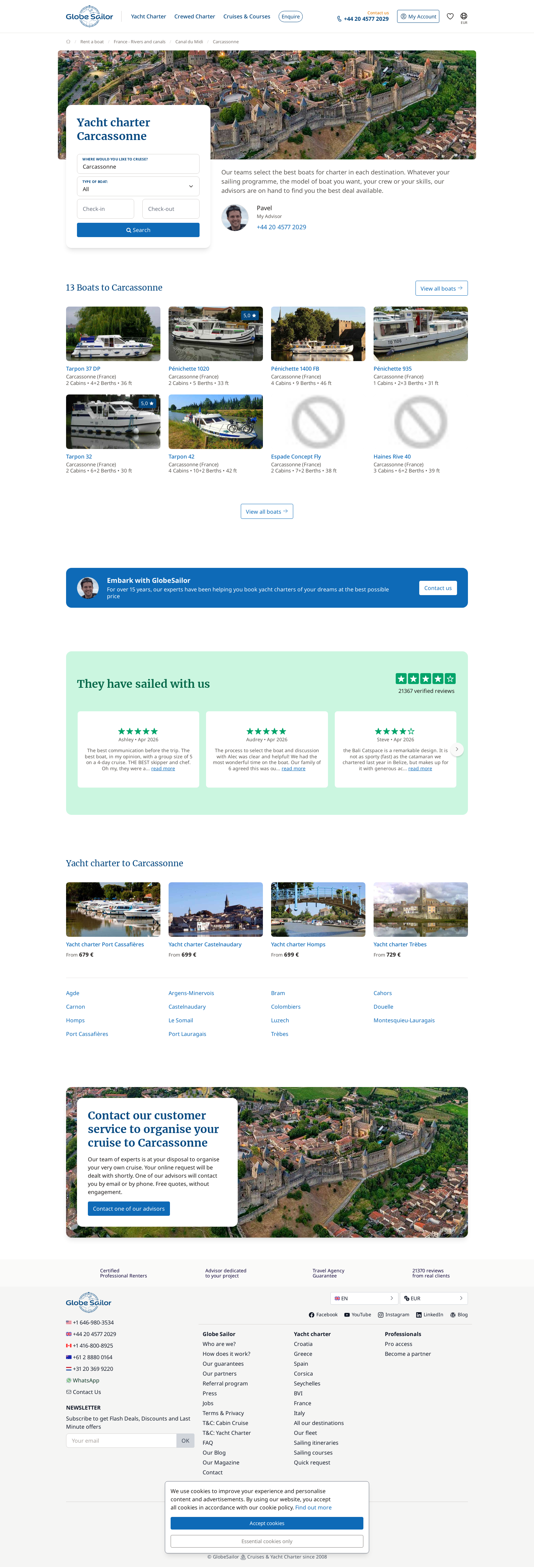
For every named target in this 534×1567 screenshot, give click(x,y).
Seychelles (307, 1383)
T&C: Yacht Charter (227, 1433)
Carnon (75, 1006)
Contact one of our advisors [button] (129, 1208)
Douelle (383, 1006)
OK (185, 1440)
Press (210, 1393)
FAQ (208, 1442)
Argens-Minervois (191, 993)
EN (364, 1298)
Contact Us (83, 1392)
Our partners (220, 1373)
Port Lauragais (187, 1034)
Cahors (383, 993)
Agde (72, 993)
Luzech (280, 1020)
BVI (298, 1393)
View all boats (442, 288)
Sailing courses (313, 1452)
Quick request (312, 1462)
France (302, 1403)
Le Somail (181, 1020)
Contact (213, 1472)
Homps (75, 1020)
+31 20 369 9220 (89, 1368)
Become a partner (408, 1353)
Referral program (225, 1383)
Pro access (398, 1344)
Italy (299, 1413)
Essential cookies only (267, 1541)
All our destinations (319, 1423)
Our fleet (305, 1433)
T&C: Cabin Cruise (225, 1423)
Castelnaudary (187, 1006)
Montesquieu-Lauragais (404, 1020)
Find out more (313, 1507)
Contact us (438, 588)
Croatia (303, 1344)
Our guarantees (223, 1363)
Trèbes (279, 1034)
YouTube (357, 1314)
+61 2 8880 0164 (89, 1357)
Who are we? (219, 1344)
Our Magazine (221, 1462)
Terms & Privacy (223, 1413)
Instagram (393, 1314)
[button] (148, 16)
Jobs (208, 1403)
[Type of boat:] (138, 186)
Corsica (303, 1373)
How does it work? (226, 1353)
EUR (434, 1298)
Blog (459, 1314)
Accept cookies (267, 1523)
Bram (278, 993)
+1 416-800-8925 (89, 1345)
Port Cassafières (87, 1034)
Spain (301, 1363)
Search (138, 230)
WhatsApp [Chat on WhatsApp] (82, 1380)
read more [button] (163, 768)
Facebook (323, 1314)
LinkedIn (429, 1314)
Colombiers (286, 1006)
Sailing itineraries (316, 1442)
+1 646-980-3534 (90, 1322)
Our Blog (214, 1452)
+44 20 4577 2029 (281, 227)
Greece (303, 1353)
